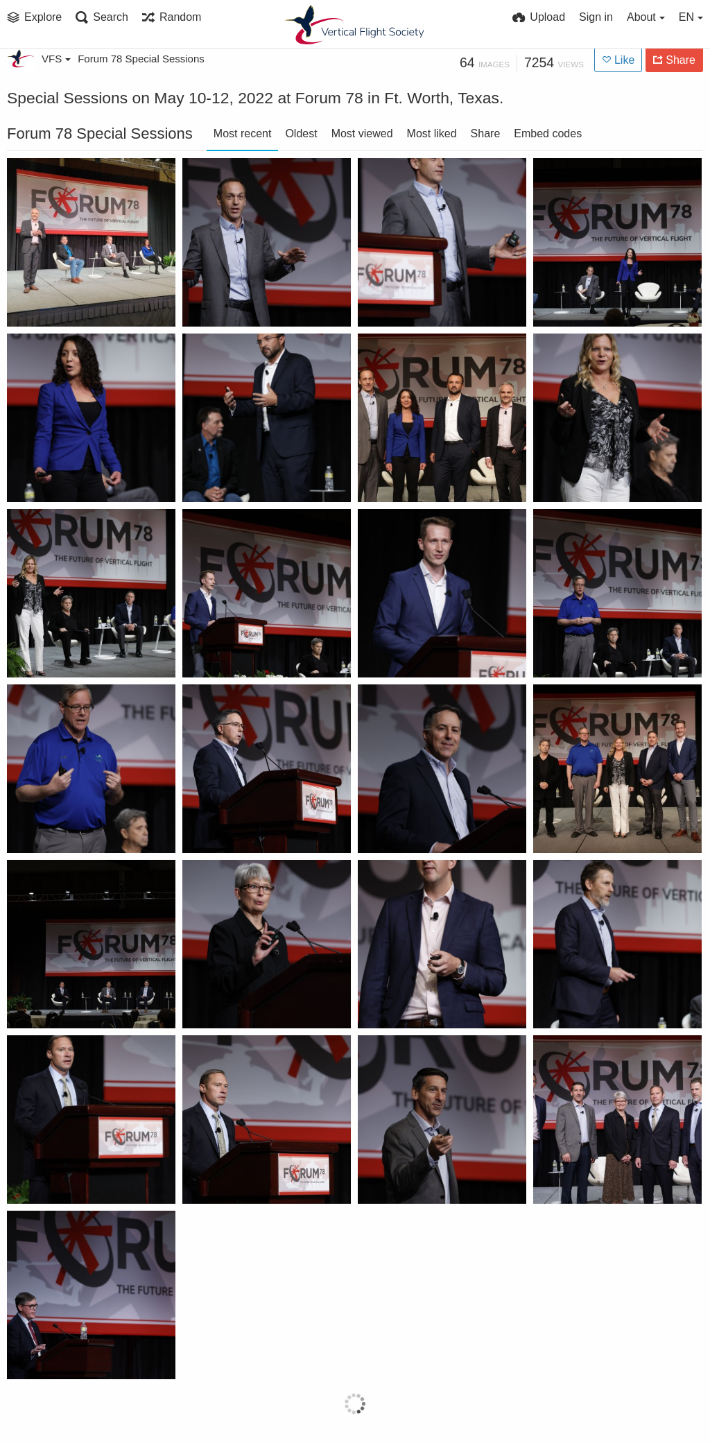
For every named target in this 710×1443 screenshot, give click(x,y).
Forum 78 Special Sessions (141, 58)
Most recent (243, 133)
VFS (56, 58)
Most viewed (362, 133)
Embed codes (548, 133)
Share (486, 133)
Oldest (301, 133)
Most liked (432, 133)
